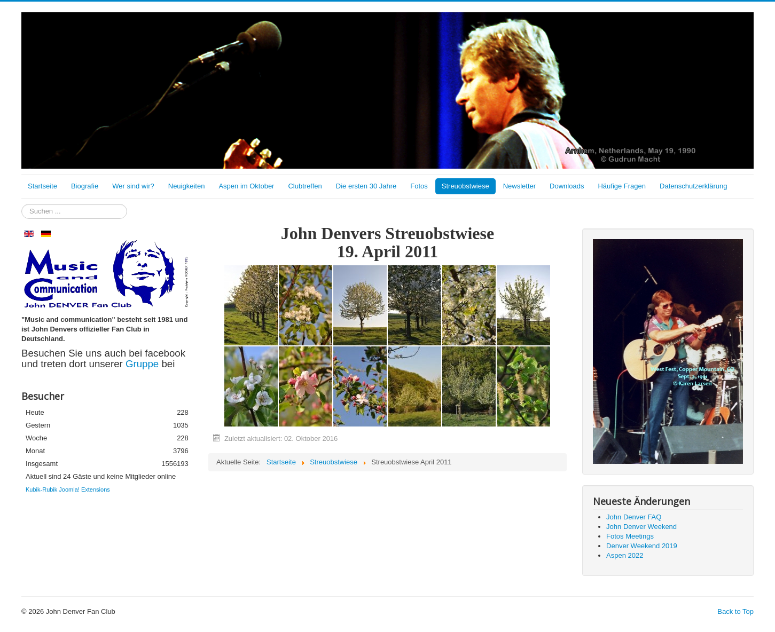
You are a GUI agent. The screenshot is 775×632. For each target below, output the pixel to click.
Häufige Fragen (622, 186)
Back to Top (735, 611)
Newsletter (519, 186)
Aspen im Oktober (246, 186)
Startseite (42, 186)
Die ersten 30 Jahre (366, 186)
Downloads (567, 186)
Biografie (84, 186)
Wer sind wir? (133, 186)
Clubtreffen (305, 186)
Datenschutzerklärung (693, 186)
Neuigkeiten (186, 186)
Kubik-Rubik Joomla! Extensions (68, 489)
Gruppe (143, 363)
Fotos (419, 186)
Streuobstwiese (465, 186)
